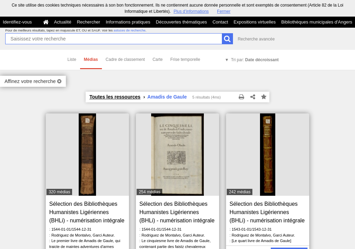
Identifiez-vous (17, 22)
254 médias (149, 192)
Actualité (62, 22)
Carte (158, 59)
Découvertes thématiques (181, 22)
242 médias (239, 192)
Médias (91, 59)
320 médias (59, 192)
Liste (72, 59)
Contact (220, 22)
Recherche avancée (256, 39)
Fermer (224, 11)
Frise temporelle (185, 59)
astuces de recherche (130, 30)
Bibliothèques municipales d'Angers (316, 22)
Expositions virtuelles (255, 22)
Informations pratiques (128, 22)
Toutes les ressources (114, 97)
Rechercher (88, 22)
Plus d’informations (191, 11)
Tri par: (255, 59)
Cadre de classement (125, 59)
